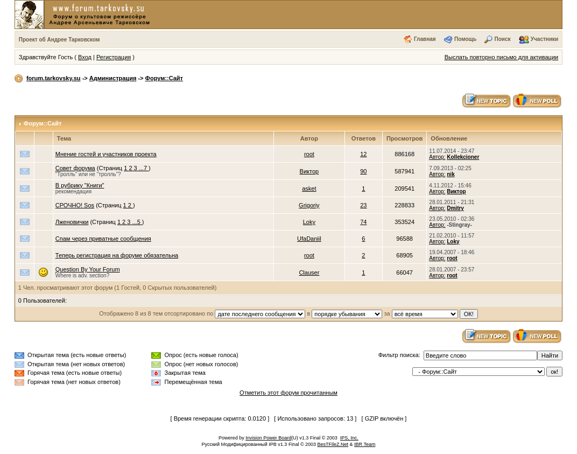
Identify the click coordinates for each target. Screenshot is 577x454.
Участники (544, 39)
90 (363, 171)
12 (363, 154)
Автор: (437, 157)
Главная (425, 39)
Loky (309, 222)
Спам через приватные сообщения (103, 238)
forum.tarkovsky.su (53, 78)
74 (363, 222)
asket (309, 188)
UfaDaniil (309, 238)
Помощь (465, 39)
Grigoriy (309, 205)
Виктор (309, 171)
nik (450, 174)
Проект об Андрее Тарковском (59, 40)
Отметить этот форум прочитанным (288, 392)
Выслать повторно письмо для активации (502, 57)
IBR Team (364, 444)
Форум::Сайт (164, 78)
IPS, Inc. (349, 438)
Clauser (309, 272)
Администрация (113, 78)
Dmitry (455, 208)
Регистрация (113, 57)
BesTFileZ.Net (333, 444)
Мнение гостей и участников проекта (106, 154)
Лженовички (72, 222)
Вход (85, 57)
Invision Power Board (268, 438)
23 (363, 205)
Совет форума (75, 168)
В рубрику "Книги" (79, 185)
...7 (144, 168)
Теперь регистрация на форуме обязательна (116, 255)
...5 (137, 222)
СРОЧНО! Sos (74, 205)
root (309, 154)
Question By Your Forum (87, 269)
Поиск (502, 39)
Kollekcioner (463, 157)
